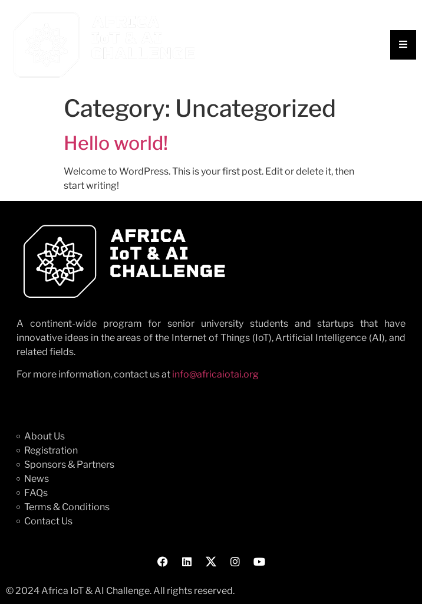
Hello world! (116, 143)
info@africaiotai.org (215, 374)
